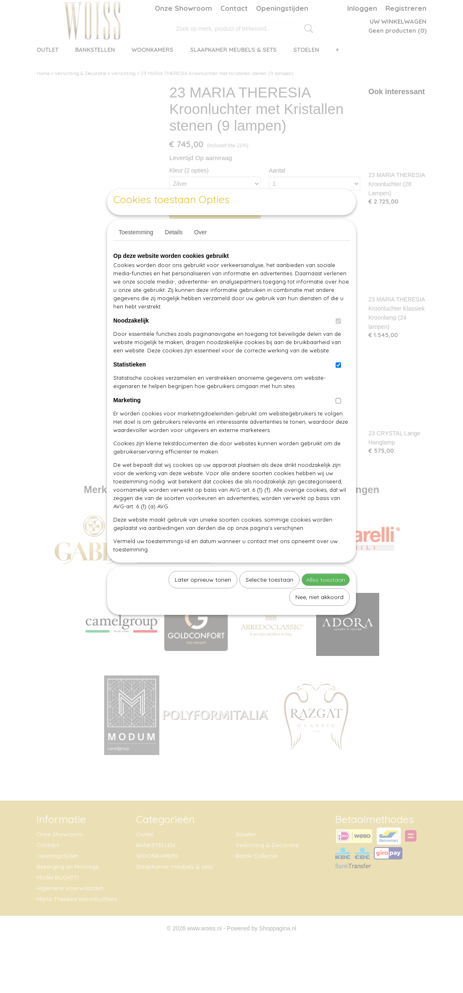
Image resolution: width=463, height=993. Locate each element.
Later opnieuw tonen (203, 598)
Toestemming (136, 251)
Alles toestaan (325, 598)
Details (174, 251)
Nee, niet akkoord (319, 616)
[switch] (338, 340)
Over (200, 251)
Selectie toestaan (269, 598)
